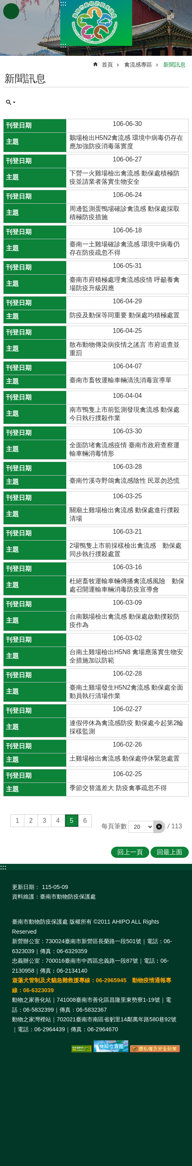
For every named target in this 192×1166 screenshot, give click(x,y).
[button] (159, 826)
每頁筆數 (114, 826)
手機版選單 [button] (11, 11)
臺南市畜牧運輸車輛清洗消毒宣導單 (120, 380)
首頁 (107, 64)
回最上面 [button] (169, 852)
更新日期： (26, 887)
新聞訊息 (174, 64)
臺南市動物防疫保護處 (96, 23)
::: (63, 3)
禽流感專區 (138, 64)
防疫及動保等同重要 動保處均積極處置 (124, 315)
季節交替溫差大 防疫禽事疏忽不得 (118, 788)
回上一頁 (130, 852)
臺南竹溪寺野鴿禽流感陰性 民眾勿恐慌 (124, 480)
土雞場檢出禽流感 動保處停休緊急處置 (124, 758)
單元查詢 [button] (10, 102)
